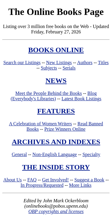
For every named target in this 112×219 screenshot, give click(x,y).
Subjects (49, 67)
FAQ (31, 179)
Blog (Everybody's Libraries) (54, 96)
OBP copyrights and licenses (56, 211)
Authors (85, 62)
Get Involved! (55, 179)
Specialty (91, 154)
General (19, 154)
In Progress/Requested (42, 185)
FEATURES (56, 111)
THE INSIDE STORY (56, 167)
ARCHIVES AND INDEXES (56, 142)
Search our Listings (21, 62)
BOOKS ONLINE (56, 50)
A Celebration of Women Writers (40, 123)
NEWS (56, 80)
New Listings (59, 62)
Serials (69, 67)
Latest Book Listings (81, 98)
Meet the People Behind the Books (48, 93)
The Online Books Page (56, 11)
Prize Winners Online (64, 129)
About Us (12, 179)
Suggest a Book (89, 179)
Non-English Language (55, 154)
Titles (103, 62)
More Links (80, 185)
